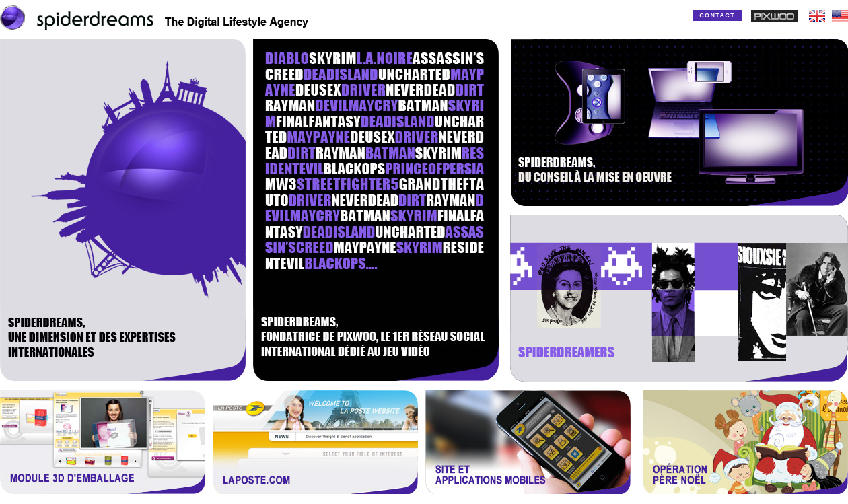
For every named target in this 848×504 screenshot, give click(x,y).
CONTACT (717, 15)
